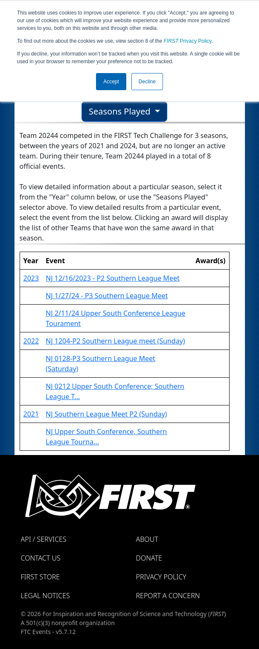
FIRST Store (40, 576)
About (147, 539)
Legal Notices (45, 595)
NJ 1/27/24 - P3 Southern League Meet (107, 295)
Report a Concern (168, 595)
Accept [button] (111, 82)
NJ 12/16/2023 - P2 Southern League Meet (113, 278)
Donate (149, 558)
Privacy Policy (188, 41)
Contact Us (41, 558)
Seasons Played (121, 111)
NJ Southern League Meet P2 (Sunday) (106, 414)
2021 (31, 414)
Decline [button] (147, 82)
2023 (31, 278)
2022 (31, 341)
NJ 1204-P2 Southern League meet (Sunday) (115, 341)
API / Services (44, 539)
